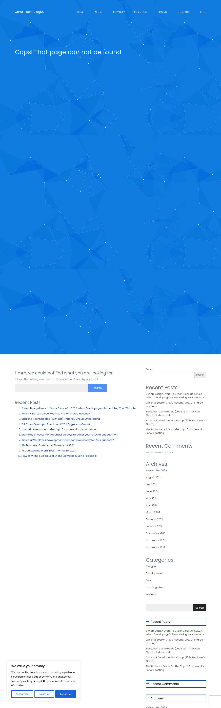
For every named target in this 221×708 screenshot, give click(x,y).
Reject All (44, 694)
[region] (44, 681)
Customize (22, 694)
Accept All (66, 694)
